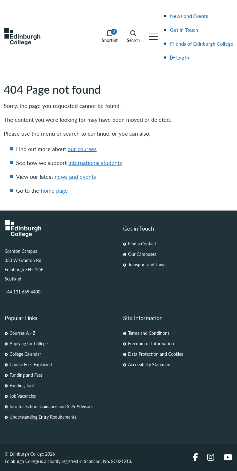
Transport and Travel (147, 264)
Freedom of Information (151, 343)
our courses (82, 149)
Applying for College (29, 343)
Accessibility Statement (150, 364)
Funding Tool (22, 385)
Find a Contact (142, 243)
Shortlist (110, 36)
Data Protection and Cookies (155, 354)
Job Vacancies (23, 396)
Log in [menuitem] (179, 57)
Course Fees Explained (31, 364)
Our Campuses (142, 254)
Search (133, 36)
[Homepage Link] (59, 228)
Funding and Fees (26, 375)
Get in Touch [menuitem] (184, 29)
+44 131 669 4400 (22, 292)
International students (95, 162)
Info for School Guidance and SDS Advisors (51, 406)
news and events (75, 176)
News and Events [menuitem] (189, 15)
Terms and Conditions (148, 333)
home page (54, 190)
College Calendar (25, 354)
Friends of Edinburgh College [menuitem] (201, 43)
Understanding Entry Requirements (43, 417)
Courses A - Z (22, 333)
